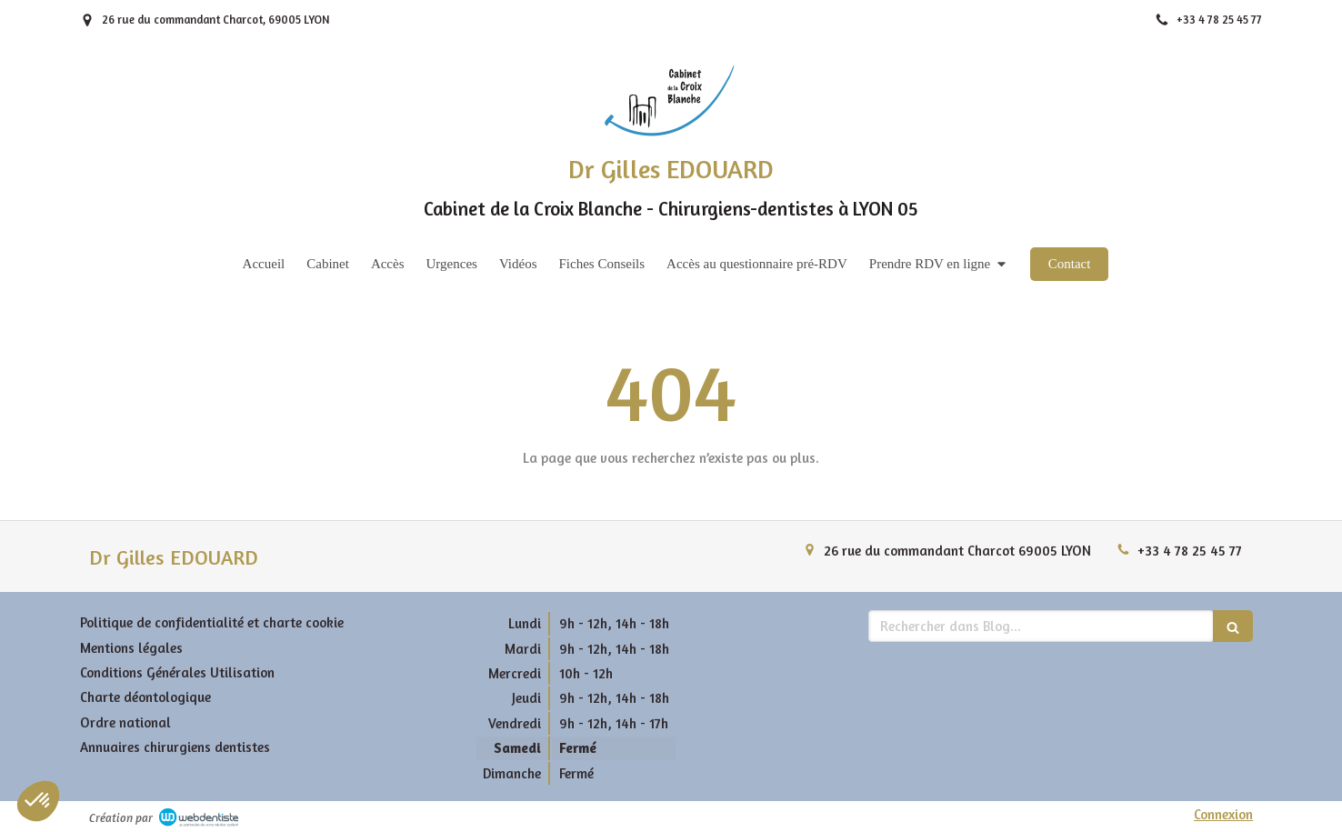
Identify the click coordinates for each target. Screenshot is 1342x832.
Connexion (1223, 814)
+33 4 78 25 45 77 (1189, 550)
